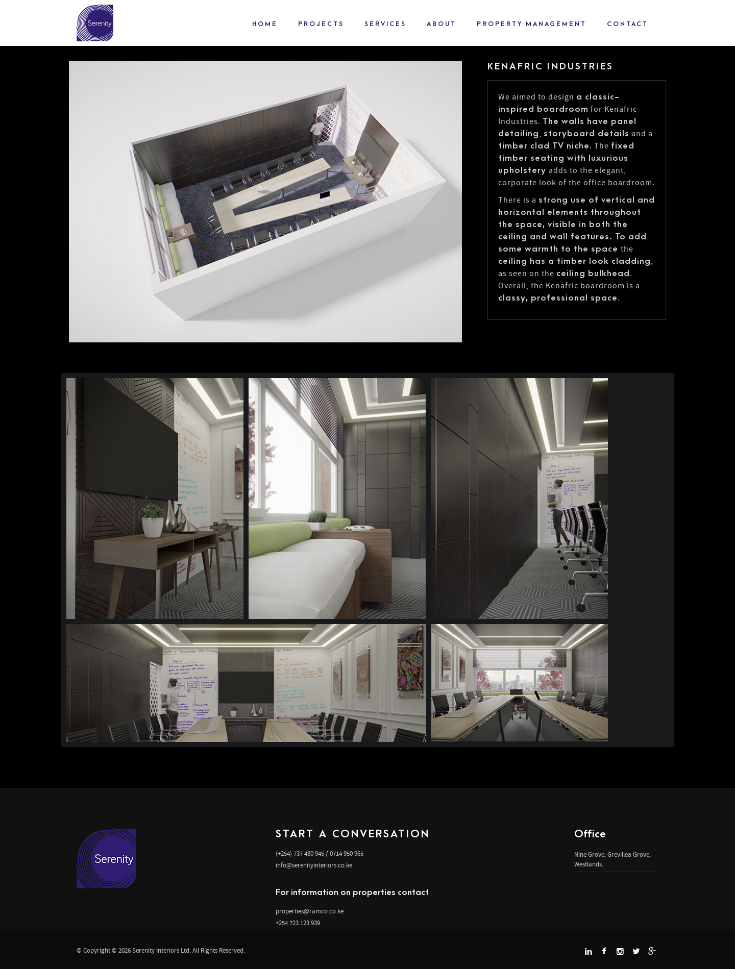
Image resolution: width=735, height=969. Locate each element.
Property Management (531, 24)
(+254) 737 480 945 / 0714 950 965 (319, 853)
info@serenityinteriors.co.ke (314, 865)
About (441, 24)
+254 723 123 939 (298, 922)
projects (321, 24)
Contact (627, 24)
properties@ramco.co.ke (310, 911)
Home (265, 24)
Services (385, 24)
